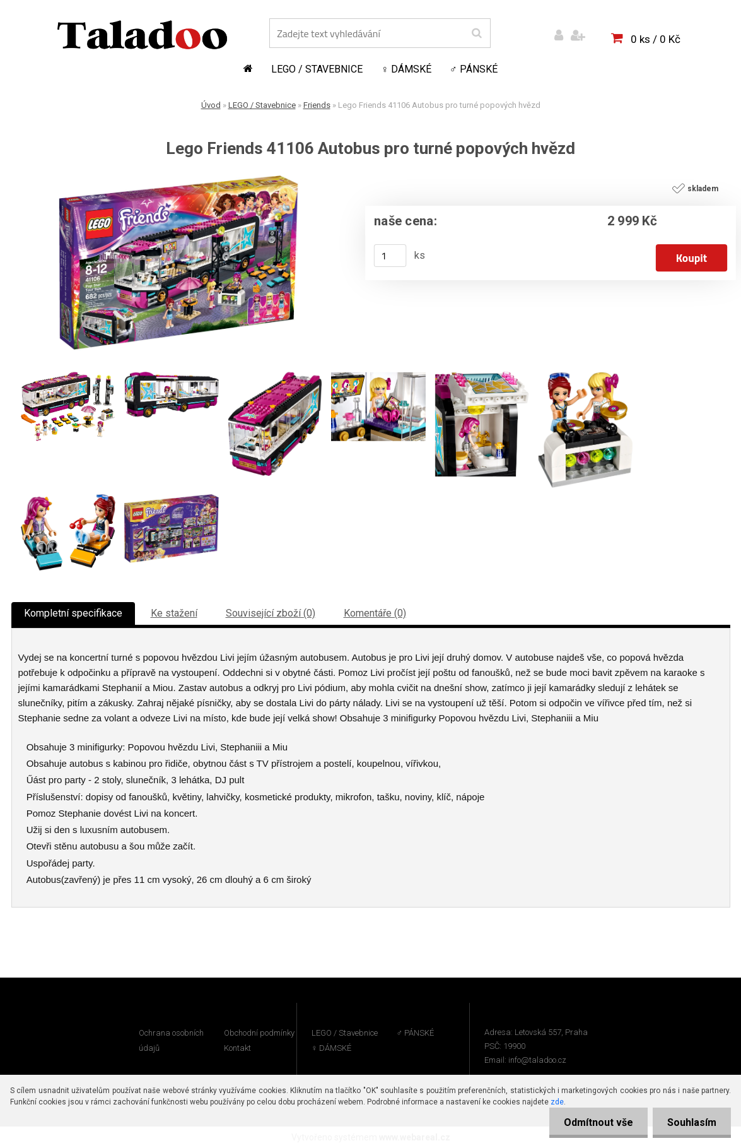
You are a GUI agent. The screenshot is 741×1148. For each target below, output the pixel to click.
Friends (316, 105)
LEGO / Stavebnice (317, 69)
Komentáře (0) (375, 613)
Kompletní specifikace (73, 613)
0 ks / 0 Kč (655, 39)
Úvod (211, 105)
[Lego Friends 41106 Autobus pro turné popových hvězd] (178, 180)
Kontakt (237, 1048)
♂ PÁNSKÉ (474, 69)
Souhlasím (690, 1122)
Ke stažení (174, 613)
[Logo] (142, 34)
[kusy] (389, 255)
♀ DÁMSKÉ (406, 69)
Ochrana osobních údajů (171, 1040)
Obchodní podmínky (259, 1033)
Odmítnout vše (594, 1122)
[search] (476, 33)
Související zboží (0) (270, 613)
